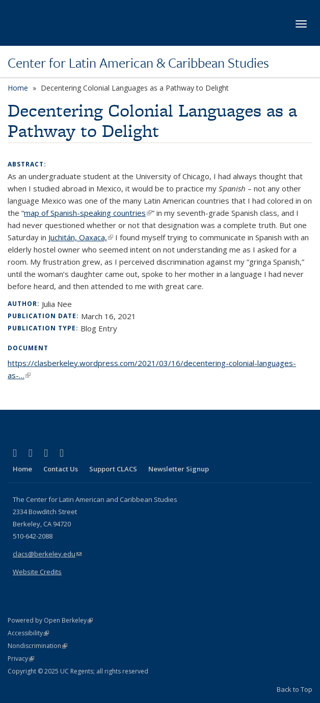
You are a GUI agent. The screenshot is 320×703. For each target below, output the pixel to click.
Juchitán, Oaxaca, (80, 237)
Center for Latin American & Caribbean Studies (138, 62)
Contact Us (60, 468)
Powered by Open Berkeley (50, 620)
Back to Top (294, 689)
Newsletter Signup (178, 468)
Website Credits (37, 571)
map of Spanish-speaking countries (88, 213)
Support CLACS (113, 468)
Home (18, 88)
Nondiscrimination (37, 645)
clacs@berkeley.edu (47, 553)
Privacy (21, 658)
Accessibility (28, 633)
